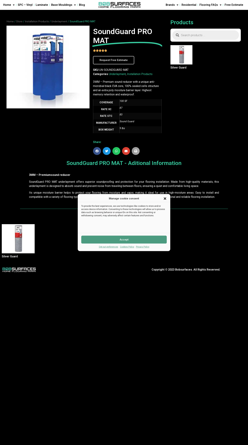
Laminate (42, 5)
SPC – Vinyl (25, 5)
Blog (82, 5)
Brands (172, 5)
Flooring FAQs (210, 5)
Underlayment (59, 21)
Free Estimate (234, 5)
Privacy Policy (142, 247)
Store (19, 21)
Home (9, 5)
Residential (189, 5)
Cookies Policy (127, 247)
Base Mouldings (63, 5)
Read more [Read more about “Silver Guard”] (172, 73)
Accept (124, 239)
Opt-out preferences (108, 247)
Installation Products (37, 21)
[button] (165, 198)
